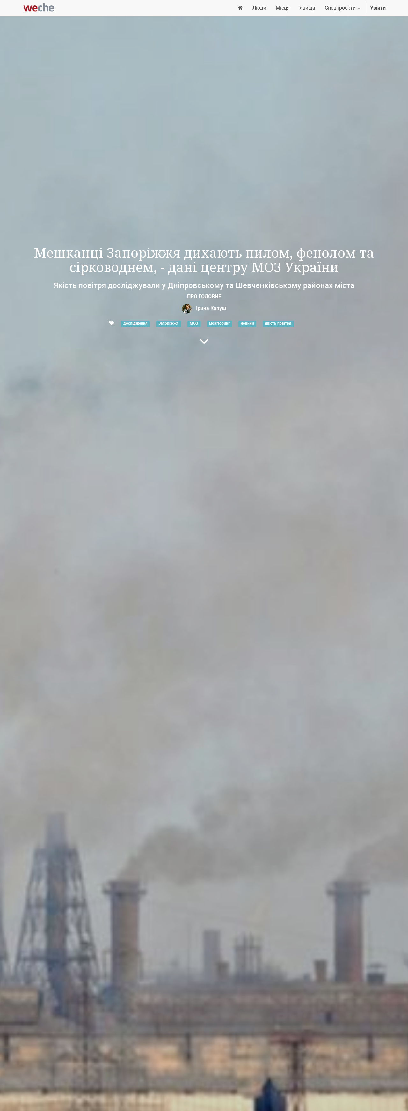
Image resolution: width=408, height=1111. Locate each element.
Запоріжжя (168, 323)
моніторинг (219, 323)
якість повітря (278, 323)
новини (247, 323)
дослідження (135, 323)
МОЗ (194, 323)
